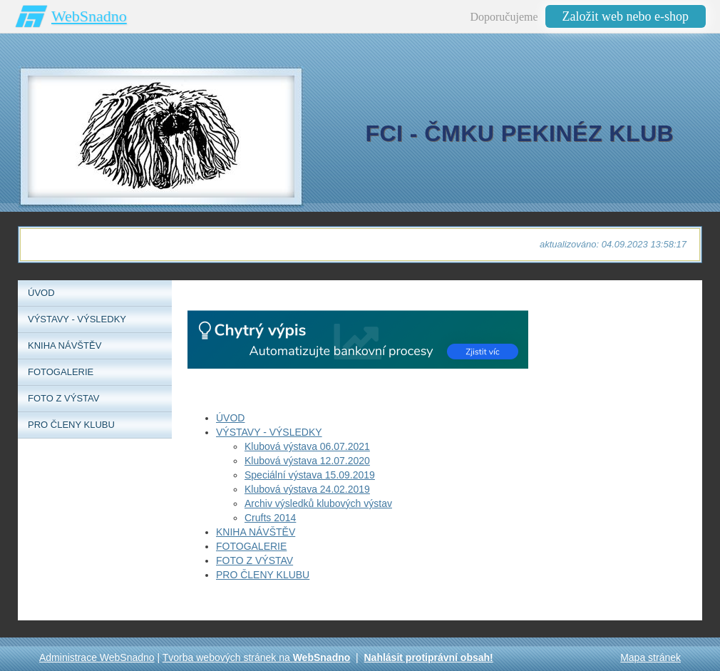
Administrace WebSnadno (97, 657)
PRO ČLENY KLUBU (262, 574)
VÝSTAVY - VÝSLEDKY (269, 432)
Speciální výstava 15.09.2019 (310, 475)
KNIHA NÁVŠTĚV (255, 532)
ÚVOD (230, 418)
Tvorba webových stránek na (257, 657)
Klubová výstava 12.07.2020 (307, 460)
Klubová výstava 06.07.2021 (307, 446)
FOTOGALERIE (251, 546)
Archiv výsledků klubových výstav (318, 503)
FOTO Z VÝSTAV (254, 560)
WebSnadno (89, 16)
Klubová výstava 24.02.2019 (307, 489)
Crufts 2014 (270, 517)
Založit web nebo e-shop (625, 16)
